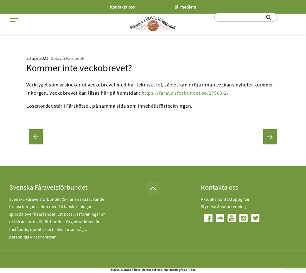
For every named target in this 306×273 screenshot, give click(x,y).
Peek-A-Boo (187, 270)
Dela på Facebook (67, 58)
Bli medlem (185, 7)
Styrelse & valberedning (223, 206)
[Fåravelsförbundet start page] (153, 23)
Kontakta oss (122, 7)
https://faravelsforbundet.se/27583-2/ (185, 93)
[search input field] (245, 17)
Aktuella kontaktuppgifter (225, 199)
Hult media (171, 270)
